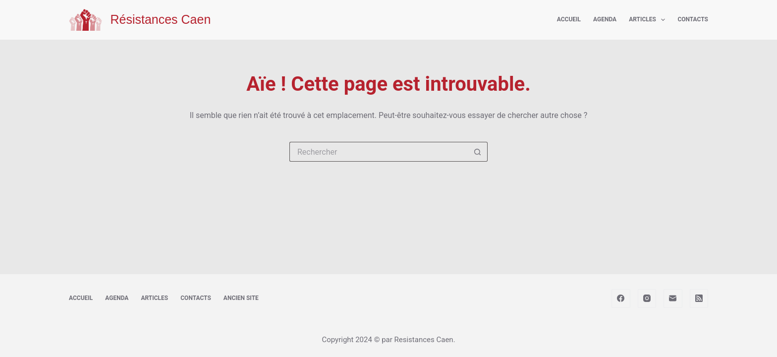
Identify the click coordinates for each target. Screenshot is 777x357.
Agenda (604, 19)
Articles (649, 20)
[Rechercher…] (378, 152)
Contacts (692, 19)
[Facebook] (620, 298)
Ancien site (241, 298)
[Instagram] (647, 298)
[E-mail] (673, 298)
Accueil (569, 19)
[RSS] (699, 298)
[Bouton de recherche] (478, 152)
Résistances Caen (160, 19)
